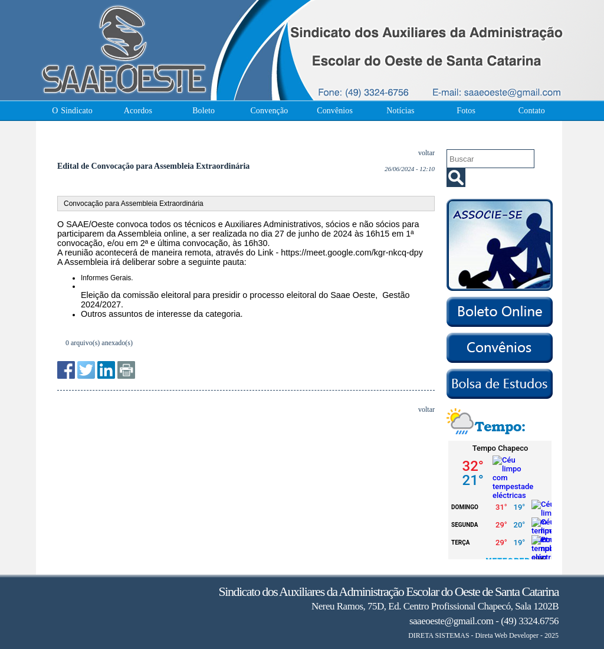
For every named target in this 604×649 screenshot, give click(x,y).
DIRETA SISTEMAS (438, 635)
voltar (426, 152)
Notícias (400, 110)
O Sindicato (72, 110)
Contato (531, 110)
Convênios (335, 110)
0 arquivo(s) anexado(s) (99, 343)
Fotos (466, 110)
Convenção (269, 110)
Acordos (138, 110)
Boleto (203, 110)
